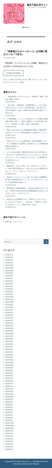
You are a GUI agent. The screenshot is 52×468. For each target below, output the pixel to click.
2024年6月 (9, 313)
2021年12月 (9, 391)
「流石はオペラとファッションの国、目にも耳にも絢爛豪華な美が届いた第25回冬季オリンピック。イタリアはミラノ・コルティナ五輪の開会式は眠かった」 (26, 179)
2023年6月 (9, 344)
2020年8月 (9, 433)
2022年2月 (9, 386)
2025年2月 (9, 292)
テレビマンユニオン (12, 82)
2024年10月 (9, 302)
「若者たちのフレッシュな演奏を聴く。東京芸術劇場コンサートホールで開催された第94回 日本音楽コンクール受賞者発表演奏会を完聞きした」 (26, 143)
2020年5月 (9, 441)
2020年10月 (9, 428)
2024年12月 (9, 297)
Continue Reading (13, 73)
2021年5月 (9, 410)
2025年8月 (9, 276)
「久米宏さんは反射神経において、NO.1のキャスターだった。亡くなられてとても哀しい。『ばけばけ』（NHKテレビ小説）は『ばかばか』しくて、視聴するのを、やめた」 (26, 202)
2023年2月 (9, 355)
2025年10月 (9, 271)
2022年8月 (9, 370)
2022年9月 (9, 368)
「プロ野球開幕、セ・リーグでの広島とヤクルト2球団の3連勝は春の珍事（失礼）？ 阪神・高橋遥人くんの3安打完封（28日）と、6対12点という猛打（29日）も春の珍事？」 (26, 121)
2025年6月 (9, 281)
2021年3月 (9, 415)
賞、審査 (28, 79)
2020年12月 (9, 423)
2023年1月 (9, 357)
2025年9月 (9, 273)
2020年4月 (9, 444)
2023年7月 (9, 342)
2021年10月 (9, 397)
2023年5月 (9, 347)
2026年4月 (9, 255)
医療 (11, 79)
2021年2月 (9, 418)
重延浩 (22, 82)
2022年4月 (9, 381)
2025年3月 (9, 289)
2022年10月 (9, 365)
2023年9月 (9, 336)
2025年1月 (9, 294)
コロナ (36, 79)
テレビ (7, 79)
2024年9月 (9, 305)
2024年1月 (9, 326)
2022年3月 (9, 384)
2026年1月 (9, 263)
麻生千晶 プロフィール (13, 222)
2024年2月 (9, 323)
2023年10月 (9, 334)
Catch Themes (33, 464)
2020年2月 (9, 449)
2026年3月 (9, 257)
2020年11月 (9, 426)
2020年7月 (9, 436)
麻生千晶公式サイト (37, 4)
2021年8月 (9, 402)
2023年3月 (9, 352)
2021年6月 (9, 407)
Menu (27, 27)
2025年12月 (9, 265)
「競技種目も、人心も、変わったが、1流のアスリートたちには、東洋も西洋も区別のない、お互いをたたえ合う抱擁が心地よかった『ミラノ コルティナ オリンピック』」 (26, 168)
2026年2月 (9, 260)
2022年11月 (9, 363)
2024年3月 (9, 320)
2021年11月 (9, 394)
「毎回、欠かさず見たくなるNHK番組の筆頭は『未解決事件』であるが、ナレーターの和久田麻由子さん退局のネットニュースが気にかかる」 (26, 132)
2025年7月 (9, 278)
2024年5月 (9, 315)
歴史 (19, 79)
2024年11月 (9, 299)
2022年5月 (9, 378)
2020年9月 (9, 431)
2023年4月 (9, 349)
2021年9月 (9, 399)
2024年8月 (9, 307)
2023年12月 (9, 328)
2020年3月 (9, 447)
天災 (15, 79)
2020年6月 (9, 439)
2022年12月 (9, 360)
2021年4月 (9, 412)
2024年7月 (9, 310)
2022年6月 (9, 376)
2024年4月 (9, 318)
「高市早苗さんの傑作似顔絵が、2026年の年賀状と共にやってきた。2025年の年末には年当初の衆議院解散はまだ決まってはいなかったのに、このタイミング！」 (26, 190)
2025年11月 (9, 268)
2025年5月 (9, 284)
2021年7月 (9, 405)
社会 (22, 79)
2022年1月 (9, 389)
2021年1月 (9, 420)
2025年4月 (9, 286)
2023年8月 (9, 339)
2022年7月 (9, 373)
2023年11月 (9, 331)
